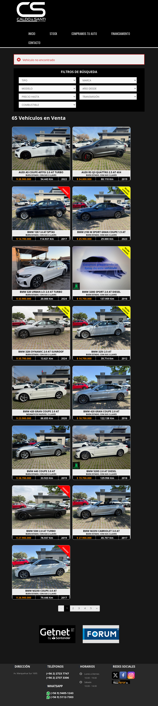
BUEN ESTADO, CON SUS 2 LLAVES (41, 175)
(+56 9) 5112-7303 (59, 697)
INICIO (31, 34)
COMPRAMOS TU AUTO (84, 34)
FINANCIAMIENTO (120, 34)
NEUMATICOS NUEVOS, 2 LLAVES (41, 414)
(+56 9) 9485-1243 (59, 693)
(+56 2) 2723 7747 (57, 673)
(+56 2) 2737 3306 (57, 677)
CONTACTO (34, 43)
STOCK (53, 34)
